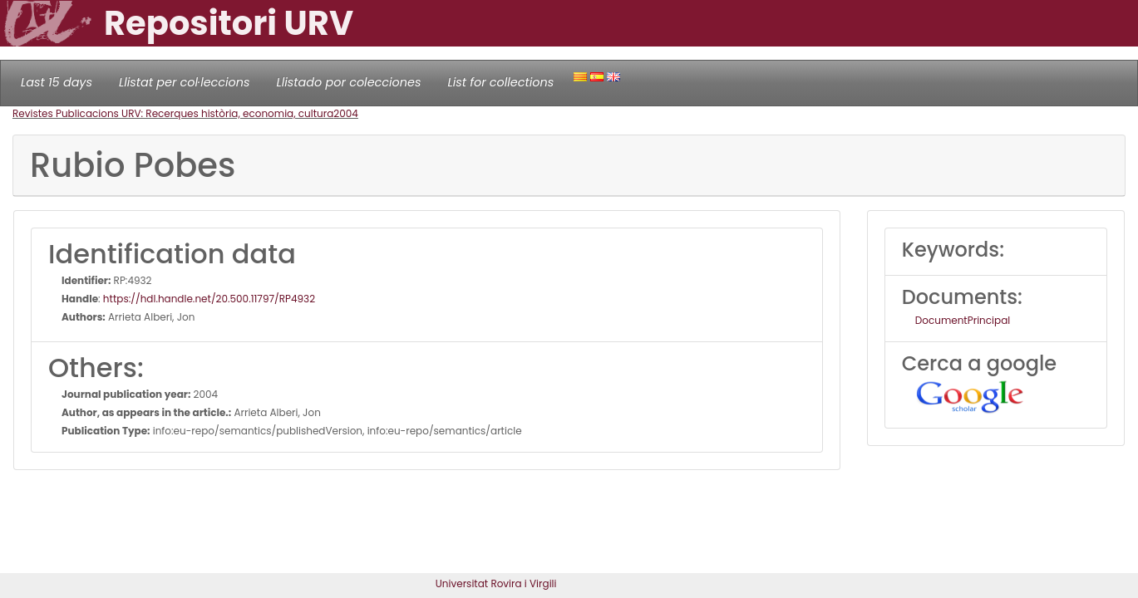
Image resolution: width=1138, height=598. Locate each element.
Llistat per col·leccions (184, 82)
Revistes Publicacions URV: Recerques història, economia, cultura (172, 113)
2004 (345, 113)
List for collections (500, 82)
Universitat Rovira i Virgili (496, 583)
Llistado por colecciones (349, 82)
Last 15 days (56, 82)
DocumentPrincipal (962, 320)
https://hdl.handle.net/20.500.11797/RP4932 (209, 299)
